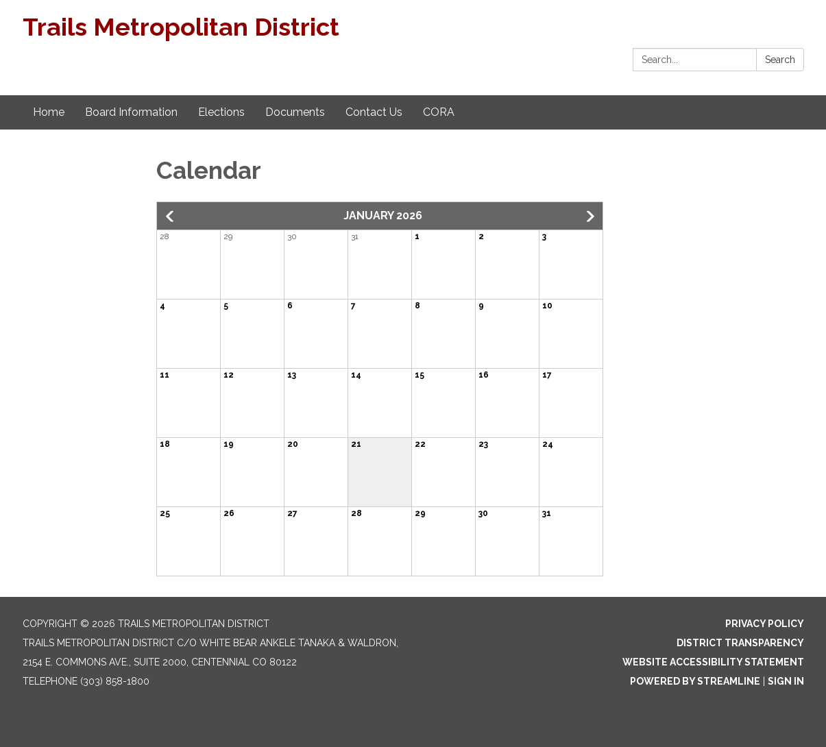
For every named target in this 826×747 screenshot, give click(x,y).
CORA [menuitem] (438, 112)
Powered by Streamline (695, 681)
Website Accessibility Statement (713, 662)
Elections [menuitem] (221, 112)
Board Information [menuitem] (131, 112)
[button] (170, 216)
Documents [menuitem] (295, 112)
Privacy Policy (764, 623)
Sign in (786, 681)
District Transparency (740, 642)
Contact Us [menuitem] (373, 112)
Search (780, 59)
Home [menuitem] (48, 112)
